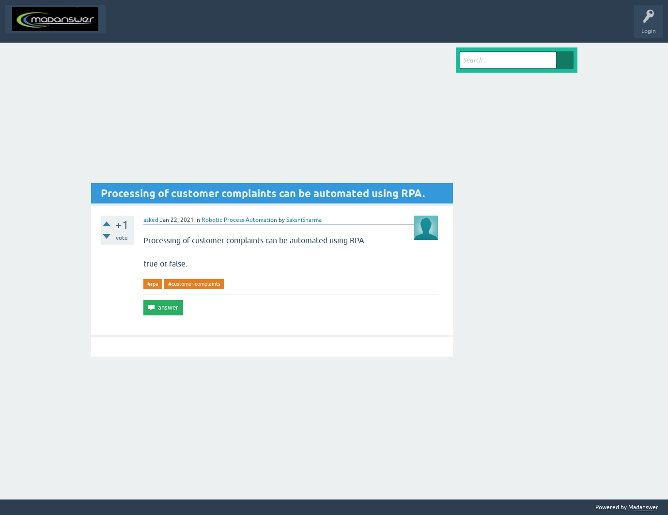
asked (150, 220)
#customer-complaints (194, 284)
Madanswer (643, 507)
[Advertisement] (272, 115)
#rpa (152, 284)
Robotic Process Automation (239, 220)
